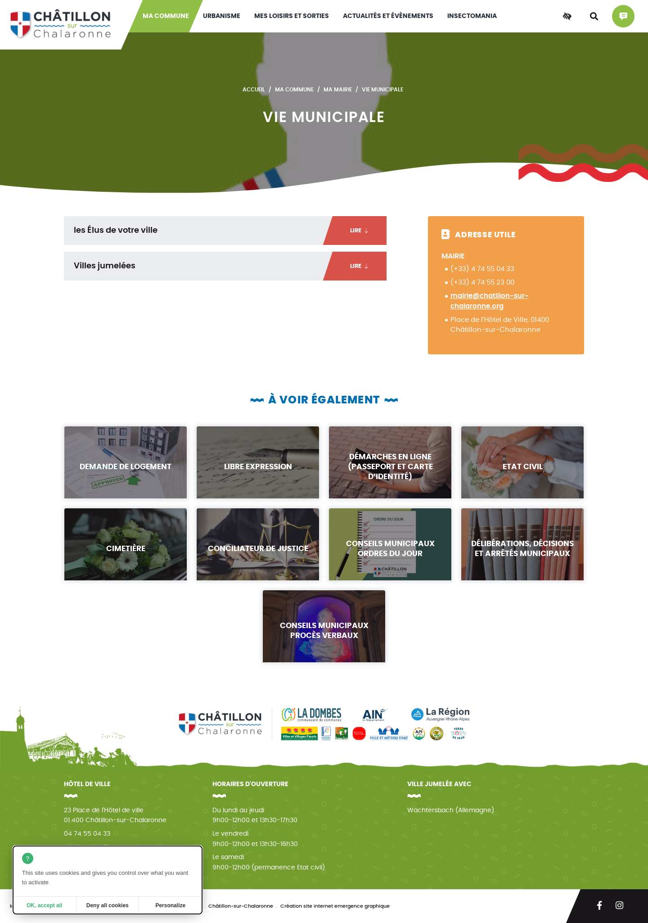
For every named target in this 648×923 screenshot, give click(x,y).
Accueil (254, 89)
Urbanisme (221, 16)
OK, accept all (44, 905)
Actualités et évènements (388, 16)
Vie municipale (382, 89)
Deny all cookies (107, 905)
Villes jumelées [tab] (230, 266)
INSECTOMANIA (472, 16)
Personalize (170, 905)
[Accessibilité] (567, 16)
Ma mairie (338, 89)
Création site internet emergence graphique (335, 906)
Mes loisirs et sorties (291, 16)
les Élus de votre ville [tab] (230, 230)
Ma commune (166, 16)
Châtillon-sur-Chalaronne (240, 906)
